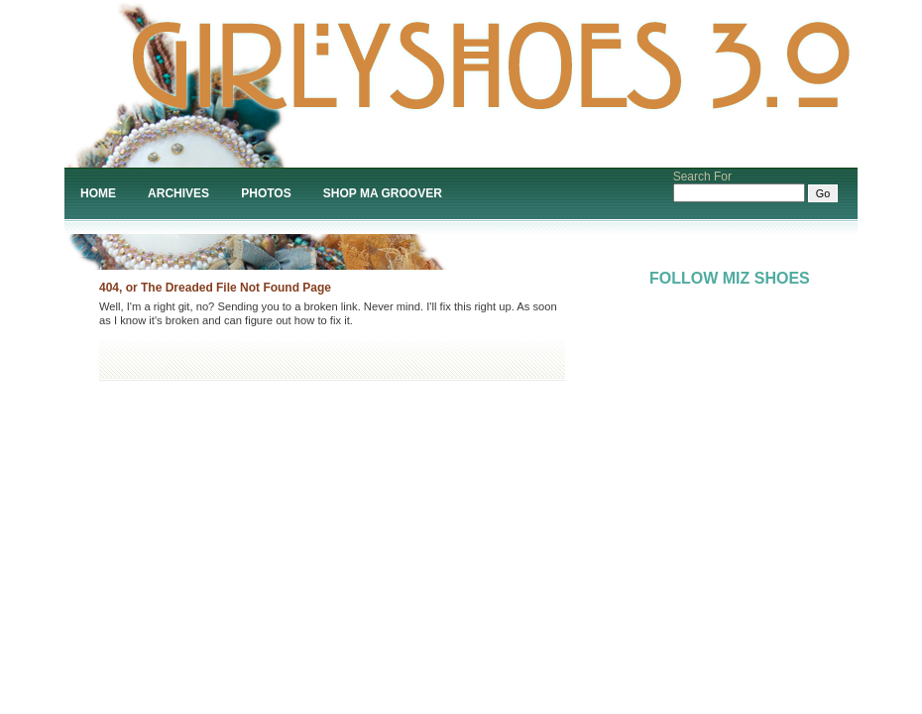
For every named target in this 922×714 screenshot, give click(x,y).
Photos (265, 193)
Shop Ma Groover (382, 193)
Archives (178, 193)
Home (98, 193)
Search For (702, 176)
